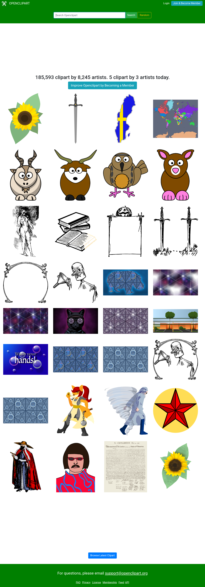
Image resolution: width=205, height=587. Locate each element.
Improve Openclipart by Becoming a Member (102, 85)
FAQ (78, 582)
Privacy (86, 582)
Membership (109, 582)
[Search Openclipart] (89, 15)
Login (166, 3)
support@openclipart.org (126, 573)
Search (131, 15)
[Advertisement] (102, 50)
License (96, 582)
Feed (121, 582)
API (127, 582)
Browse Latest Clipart (102, 555)
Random (144, 15)
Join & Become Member (187, 3)
